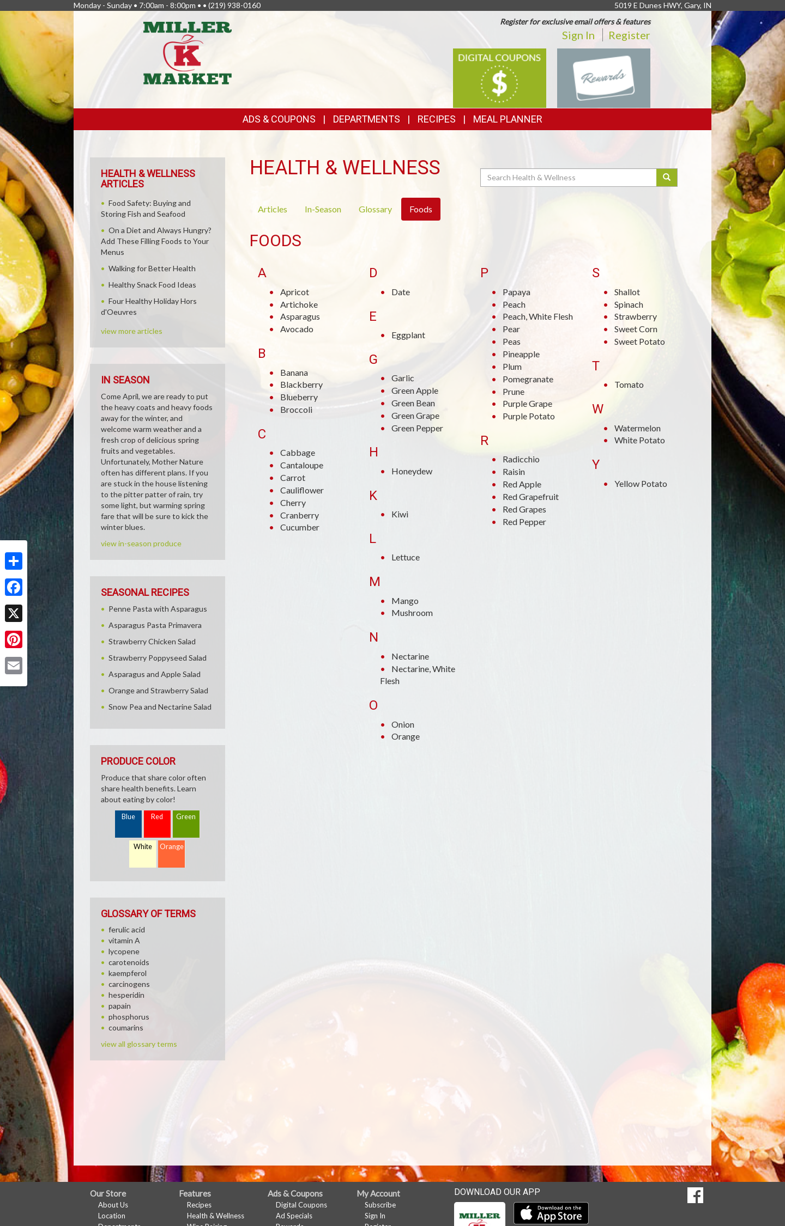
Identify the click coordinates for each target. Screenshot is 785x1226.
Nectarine (410, 656)
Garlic (402, 378)
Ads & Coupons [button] (279, 119)
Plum (512, 366)
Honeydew (411, 471)
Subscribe (380, 1204)
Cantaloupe (301, 465)
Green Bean (413, 403)
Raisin (514, 471)
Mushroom (412, 612)
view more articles (131, 331)
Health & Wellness (215, 1215)
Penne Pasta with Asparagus (157, 608)
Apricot (294, 291)
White (143, 847)
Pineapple (521, 354)
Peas (512, 341)
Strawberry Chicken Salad (152, 641)
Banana (294, 372)
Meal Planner (507, 119)
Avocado (296, 329)
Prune (513, 391)
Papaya (516, 291)
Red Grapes (524, 509)
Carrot (292, 477)
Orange (405, 736)
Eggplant (408, 335)
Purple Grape (527, 403)
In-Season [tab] (323, 209)
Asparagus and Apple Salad (154, 674)
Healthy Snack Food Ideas (152, 284)
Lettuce (405, 557)
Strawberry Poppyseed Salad (157, 657)
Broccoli (296, 409)
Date (400, 291)
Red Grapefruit (531, 496)
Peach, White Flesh (538, 316)
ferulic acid (126, 929)
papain (119, 1005)
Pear (511, 329)
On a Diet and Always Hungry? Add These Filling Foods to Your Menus (156, 241)
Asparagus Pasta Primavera (155, 625)
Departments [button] (366, 119)
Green (186, 817)
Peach (514, 304)
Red (157, 817)
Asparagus (300, 316)
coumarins (125, 1027)
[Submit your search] (667, 177)
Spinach (628, 304)
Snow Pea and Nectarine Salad (160, 706)
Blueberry (299, 397)
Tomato (629, 384)
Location (111, 1215)
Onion (402, 724)
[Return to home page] (187, 52)
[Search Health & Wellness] (569, 177)
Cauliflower (302, 490)
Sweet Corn (635, 329)
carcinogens (129, 984)
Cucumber (299, 527)
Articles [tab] (272, 209)
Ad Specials (294, 1215)
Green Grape (415, 415)
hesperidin (126, 994)
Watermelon (637, 428)
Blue (128, 817)
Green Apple (414, 390)
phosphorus (128, 1016)
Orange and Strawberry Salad (158, 690)
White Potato (639, 440)
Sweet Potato (639, 341)
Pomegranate (528, 379)
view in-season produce (141, 543)
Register (629, 34)
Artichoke (299, 304)
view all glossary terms (139, 1043)
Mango (405, 600)
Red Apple (522, 484)
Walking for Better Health (152, 268)
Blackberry (301, 384)
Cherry (293, 502)
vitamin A (124, 940)
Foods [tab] (420, 209)
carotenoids (128, 962)
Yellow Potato (640, 483)
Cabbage (297, 452)
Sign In (578, 34)
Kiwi (399, 514)
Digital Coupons (301, 1204)
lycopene (124, 951)
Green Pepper (417, 428)
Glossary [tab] (375, 209)
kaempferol (127, 973)
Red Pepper (524, 521)
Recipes (437, 119)
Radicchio (521, 459)
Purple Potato (529, 416)
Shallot (627, 291)
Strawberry (635, 316)
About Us (113, 1204)
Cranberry (299, 515)
